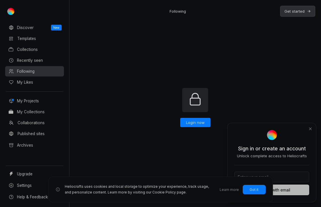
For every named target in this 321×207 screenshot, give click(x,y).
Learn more (229, 189)
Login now (195, 122)
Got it (254, 189)
